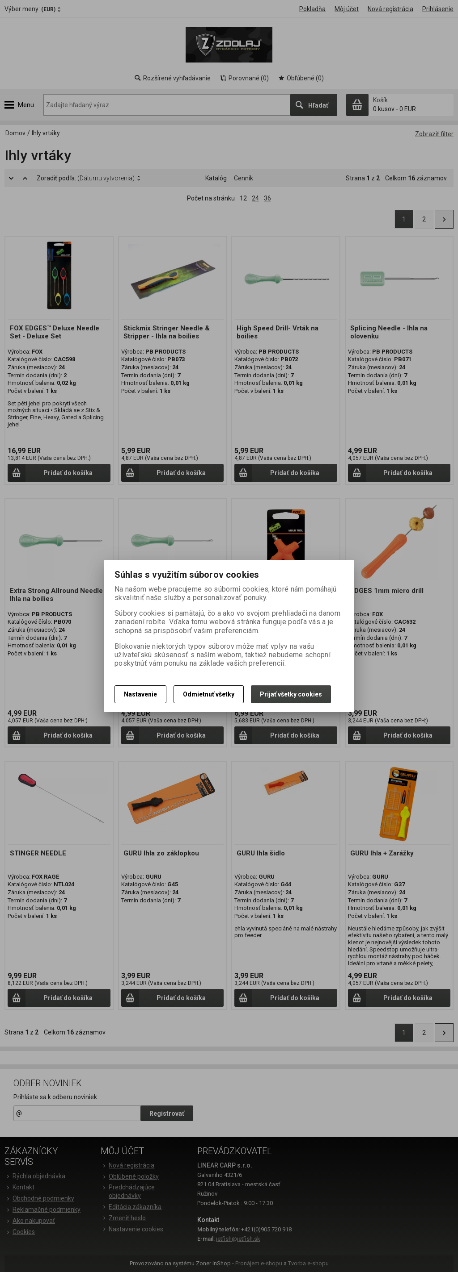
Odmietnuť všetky (208, 694)
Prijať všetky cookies (291, 694)
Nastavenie (140, 694)
